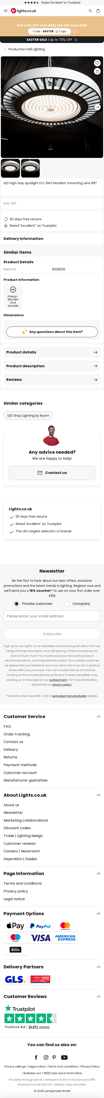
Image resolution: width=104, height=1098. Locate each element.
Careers (11, 851)
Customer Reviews (25, 996)
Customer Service (24, 716)
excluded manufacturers (69, 696)
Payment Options (24, 913)
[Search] (90, 10)
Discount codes (17, 828)
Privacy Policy (90, 1066)
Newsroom (30, 851)
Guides (31, 858)
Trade (9, 835)
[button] (10, 168)
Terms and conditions (23, 883)
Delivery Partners (23, 967)
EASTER (49, 31)
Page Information (24, 873)
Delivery (11, 749)
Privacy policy (16, 891)
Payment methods (20, 764)
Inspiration (13, 858)
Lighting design (30, 835)
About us (11, 805)
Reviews (14, 379)
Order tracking (17, 734)
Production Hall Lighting (27, 49)
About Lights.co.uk (25, 795)
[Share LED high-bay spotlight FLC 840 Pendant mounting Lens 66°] (97, 71)
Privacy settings (15, 1066)
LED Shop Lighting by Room (28, 415)
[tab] (52, 748)
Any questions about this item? (56, 332)
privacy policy (62, 684)
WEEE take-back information (63, 1073)
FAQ (7, 726)
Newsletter (13, 812)
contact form (58, 680)
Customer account (20, 772)
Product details (21, 352)
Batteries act (32, 1073)
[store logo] (26, 10)
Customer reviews (20, 843)
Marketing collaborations (26, 820)
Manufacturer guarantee (26, 780)
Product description (25, 366)
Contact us (13, 741)
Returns (10, 757)
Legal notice (14, 899)
